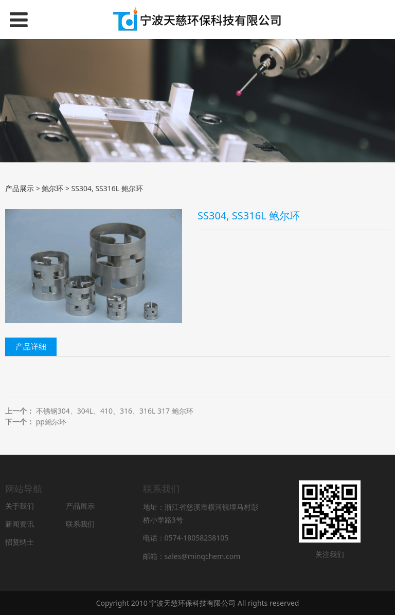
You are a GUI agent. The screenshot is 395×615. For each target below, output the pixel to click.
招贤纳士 (19, 542)
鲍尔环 (52, 188)
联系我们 (80, 524)
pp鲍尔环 (51, 421)
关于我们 (19, 506)
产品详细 (30, 346)
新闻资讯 (19, 524)
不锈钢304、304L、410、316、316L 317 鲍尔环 (114, 411)
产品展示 (19, 188)
